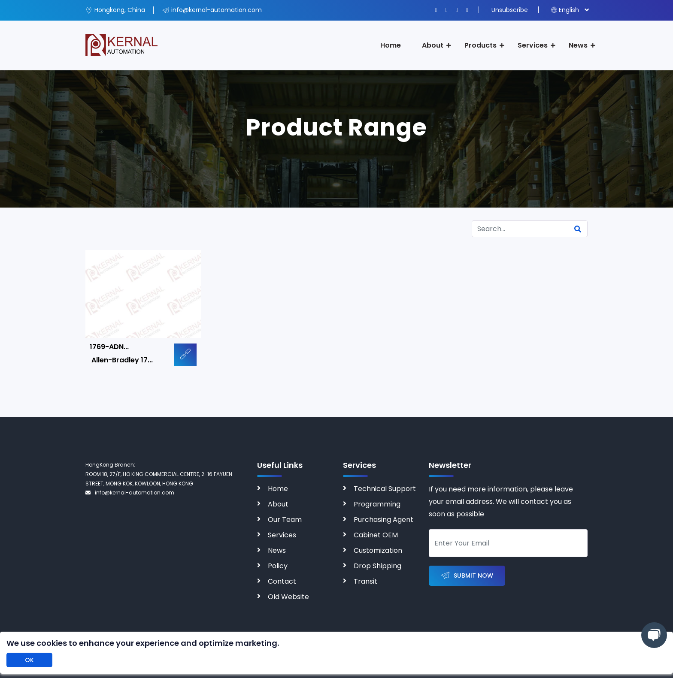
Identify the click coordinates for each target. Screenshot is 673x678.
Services (533, 45)
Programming (377, 504)
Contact (282, 581)
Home (390, 45)
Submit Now (467, 575)
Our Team (285, 519)
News (578, 45)
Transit (365, 581)
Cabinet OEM (376, 535)
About (432, 45)
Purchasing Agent (383, 519)
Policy (278, 566)
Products (480, 45)
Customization (378, 550)
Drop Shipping (377, 566)
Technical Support (385, 489)
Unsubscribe (509, 10)
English (565, 10)
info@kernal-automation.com (129, 492)
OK (29, 660)
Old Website (288, 597)
